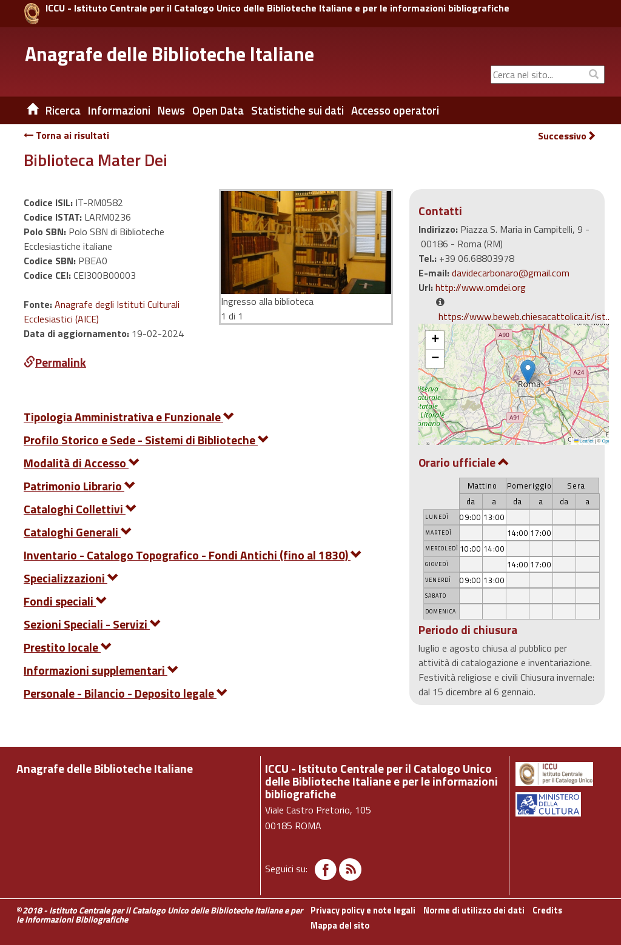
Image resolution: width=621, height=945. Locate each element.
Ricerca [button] (63, 110)
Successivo (567, 136)
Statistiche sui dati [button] (297, 110)
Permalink (55, 362)
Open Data (218, 110)
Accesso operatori (395, 110)
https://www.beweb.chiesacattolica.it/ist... (524, 316)
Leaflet (584, 441)
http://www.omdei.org (480, 287)
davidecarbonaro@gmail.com (510, 272)
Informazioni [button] (119, 110)
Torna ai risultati (66, 135)
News (171, 110)
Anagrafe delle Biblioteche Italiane (169, 53)
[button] (527, 371)
